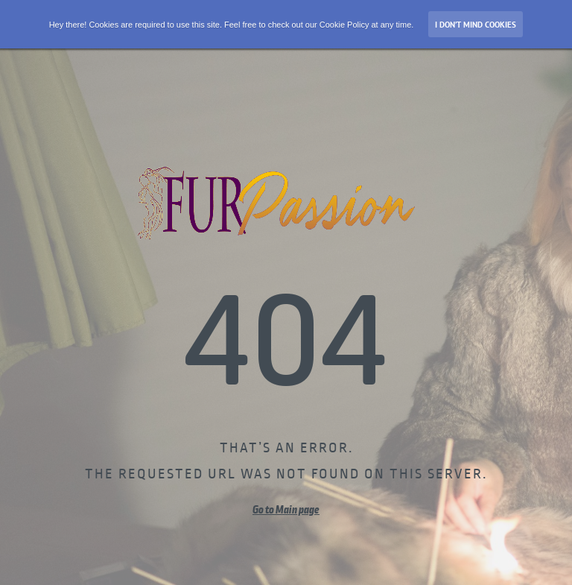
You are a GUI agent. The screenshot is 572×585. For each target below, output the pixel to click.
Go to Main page (286, 510)
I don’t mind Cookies (475, 24)
